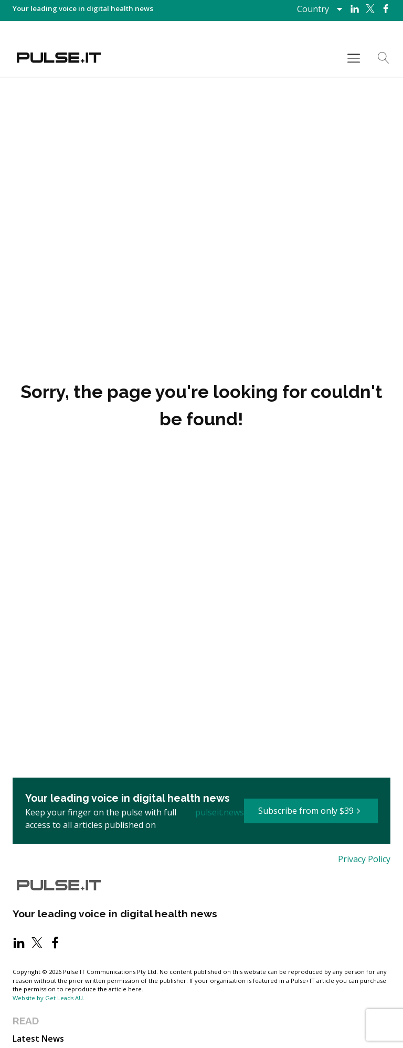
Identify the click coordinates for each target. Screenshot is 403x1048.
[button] (311, 811)
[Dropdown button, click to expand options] (319, 9)
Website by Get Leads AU (48, 998)
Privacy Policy (364, 859)
